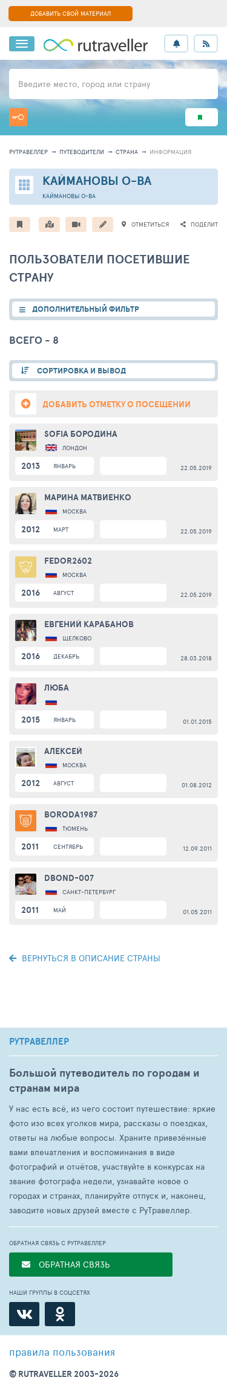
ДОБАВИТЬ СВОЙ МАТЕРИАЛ (70, 13)
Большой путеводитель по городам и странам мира (104, 1080)
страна (127, 151)
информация (170, 151)
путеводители (81, 151)
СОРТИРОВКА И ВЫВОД (80, 370)
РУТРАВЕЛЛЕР (39, 1041)
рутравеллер (28, 151)
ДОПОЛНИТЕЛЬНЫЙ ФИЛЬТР (85, 309)
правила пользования (62, 1351)
